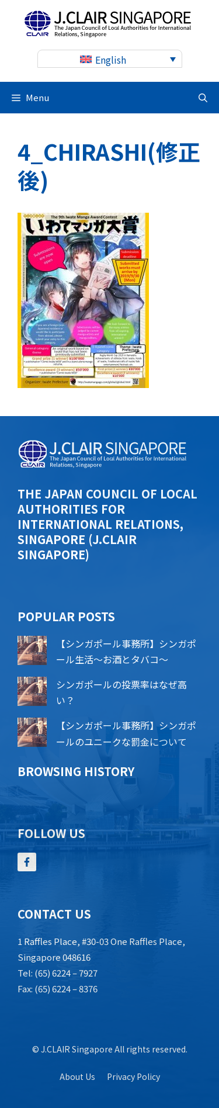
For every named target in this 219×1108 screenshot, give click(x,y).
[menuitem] (109, 59)
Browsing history (76, 771)
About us (77, 1076)
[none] (109, 59)
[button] (203, 97)
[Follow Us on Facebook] (27, 862)
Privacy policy (133, 1076)
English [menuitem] (110, 60)
